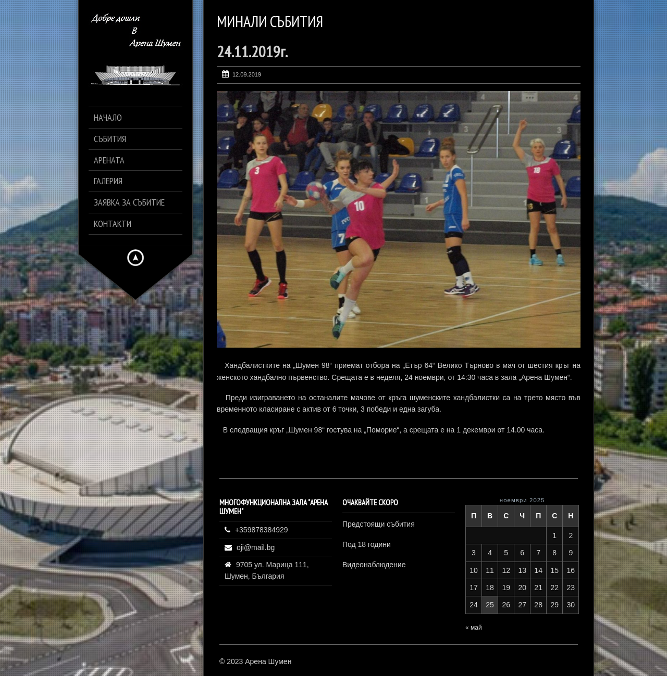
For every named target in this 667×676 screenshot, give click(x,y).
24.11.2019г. (252, 51)
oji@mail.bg (256, 547)
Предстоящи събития (378, 524)
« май (473, 627)
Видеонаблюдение (373, 564)
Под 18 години (366, 544)
